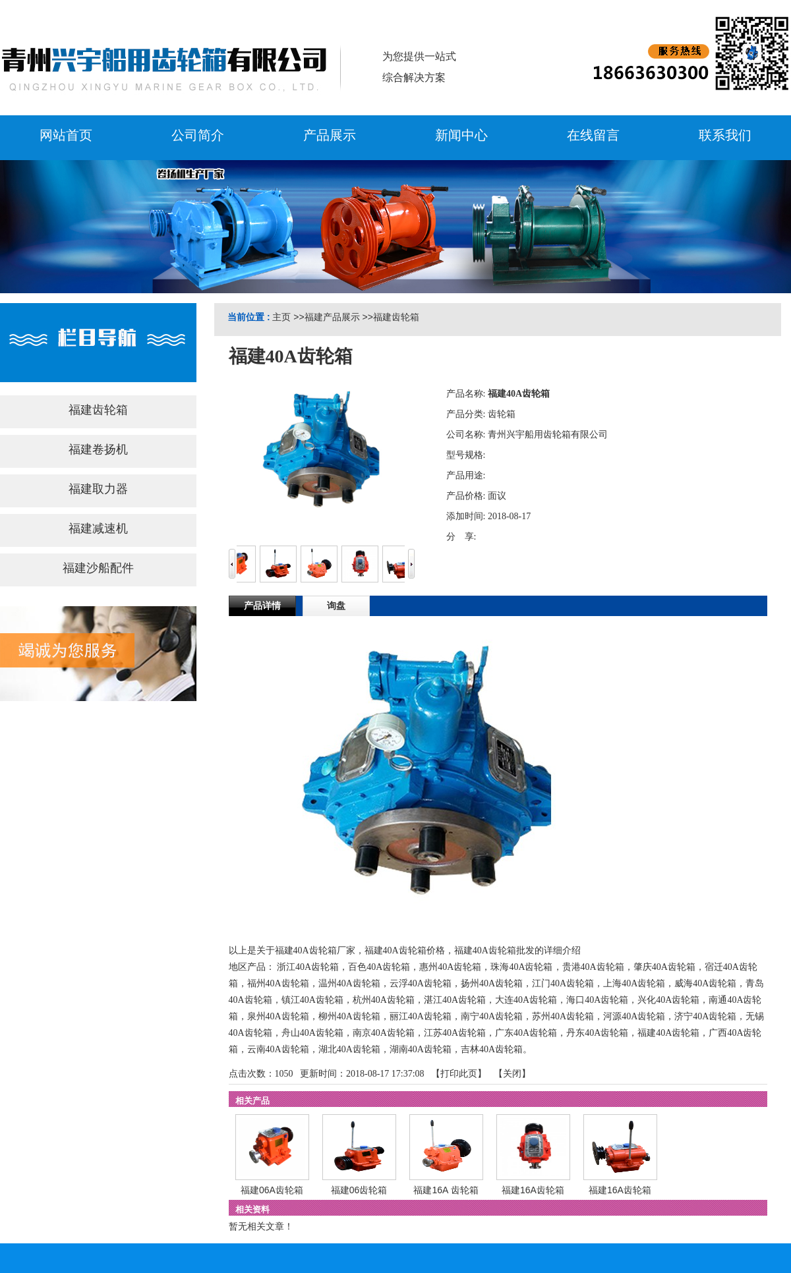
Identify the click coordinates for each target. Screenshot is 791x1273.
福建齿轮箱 (396, 317)
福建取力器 (98, 488)
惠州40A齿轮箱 (450, 967)
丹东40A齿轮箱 (597, 1033)
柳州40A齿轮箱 (349, 1016)
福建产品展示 (332, 317)
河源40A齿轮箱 (634, 1016)
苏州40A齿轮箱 (563, 1016)
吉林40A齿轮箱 (492, 1049)
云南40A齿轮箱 (278, 1049)
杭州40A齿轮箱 (384, 1000)
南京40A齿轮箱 (384, 1033)
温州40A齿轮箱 (349, 983)
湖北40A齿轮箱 (349, 1049)
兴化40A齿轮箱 (668, 1000)
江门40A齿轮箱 (563, 983)
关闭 (512, 1074)
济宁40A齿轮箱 (705, 1016)
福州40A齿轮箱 (278, 983)
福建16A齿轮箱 (533, 1190)
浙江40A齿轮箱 (308, 967)
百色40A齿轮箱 (379, 967)
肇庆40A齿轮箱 (664, 967)
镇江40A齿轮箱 (312, 1000)
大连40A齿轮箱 (526, 1000)
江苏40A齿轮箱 (455, 1033)
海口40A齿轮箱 (597, 1000)
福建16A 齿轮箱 (445, 1190)
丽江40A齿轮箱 (421, 1016)
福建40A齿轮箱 (668, 1033)
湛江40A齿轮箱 (455, 1000)
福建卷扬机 (98, 449)
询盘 (336, 606)
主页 (281, 317)
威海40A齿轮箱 (705, 983)
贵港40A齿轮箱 (593, 967)
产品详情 (262, 606)
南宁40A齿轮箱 (492, 1016)
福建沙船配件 (98, 568)
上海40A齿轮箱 (634, 983)
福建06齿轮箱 (359, 1190)
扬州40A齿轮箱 (492, 983)
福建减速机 (98, 528)
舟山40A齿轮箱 (312, 1033)
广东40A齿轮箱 (526, 1033)
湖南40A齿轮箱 (421, 1049)
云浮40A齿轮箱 (421, 983)
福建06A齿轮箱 (272, 1190)
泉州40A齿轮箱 (278, 1016)
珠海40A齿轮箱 (521, 967)
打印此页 (458, 1074)
